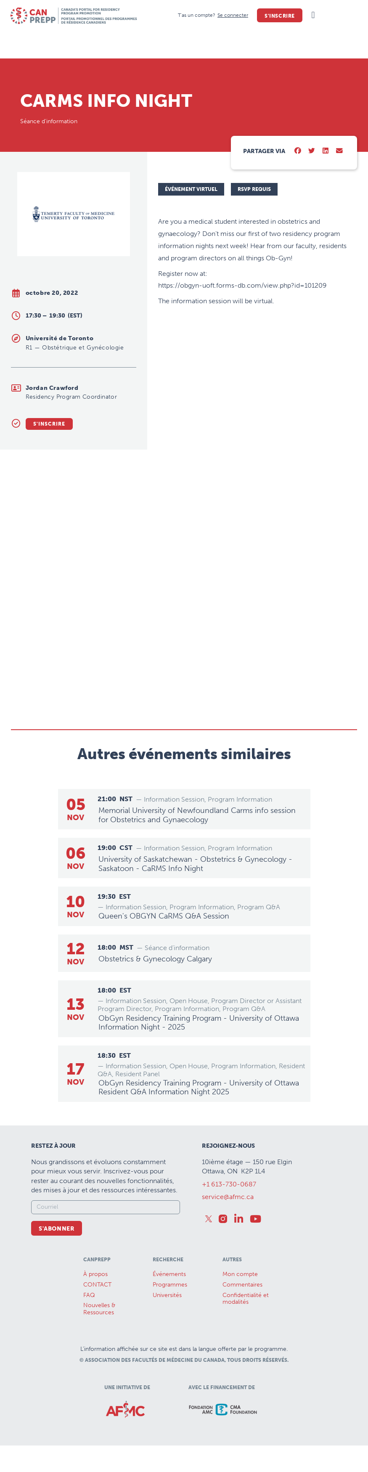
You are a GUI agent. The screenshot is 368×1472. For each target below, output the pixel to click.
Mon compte (240, 1273)
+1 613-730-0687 (229, 1184)
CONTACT (97, 1284)
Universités (167, 1294)
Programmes (170, 1284)
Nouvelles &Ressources (99, 1309)
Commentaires (242, 1284)
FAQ (89, 1294)
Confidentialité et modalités (245, 1298)
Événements (169, 1273)
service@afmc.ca (228, 1197)
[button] (313, 15)
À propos (95, 1273)
